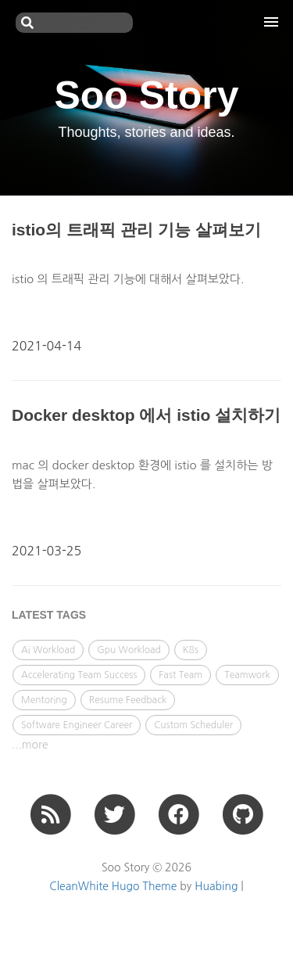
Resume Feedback (127, 700)
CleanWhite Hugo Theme (113, 886)
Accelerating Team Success (79, 675)
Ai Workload (48, 650)
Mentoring (44, 700)
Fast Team (180, 675)
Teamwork (247, 675)
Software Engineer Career (76, 725)
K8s (190, 650)
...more (30, 744)
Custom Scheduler (193, 725)
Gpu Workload (129, 650)
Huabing (216, 886)
